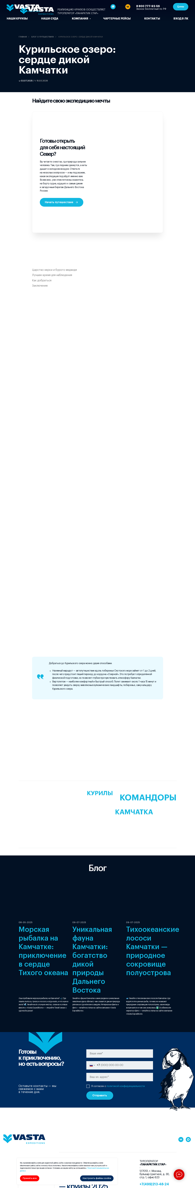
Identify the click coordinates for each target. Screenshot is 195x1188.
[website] (113, 6)
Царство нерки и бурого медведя (54, 270)
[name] (119, 1053)
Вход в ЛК (181, 18)
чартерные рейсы (117, 18)
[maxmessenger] (188, 1139)
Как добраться (41, 280)
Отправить (99, 1095)
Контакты (152, 18)
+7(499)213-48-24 (154, 1184)
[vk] (127, 6)
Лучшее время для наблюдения (52, 275)
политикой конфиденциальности (126, 1086)
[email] (119, 1077)
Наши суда (49, 18)
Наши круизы (17, 18)
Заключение (40, 285)
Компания (80, 18)
